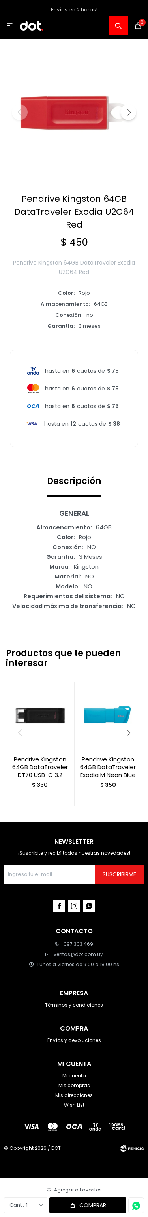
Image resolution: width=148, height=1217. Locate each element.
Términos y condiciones (74, 1005)
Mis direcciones (74, 1095)
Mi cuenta (74, 1075)
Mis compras (74, 1085)
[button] (128, 112)
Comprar (92, 1205)
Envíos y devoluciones (74, 1040)
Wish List (74, 1105)
